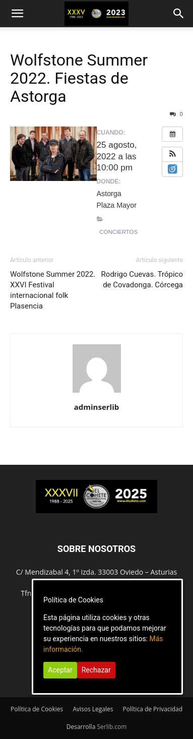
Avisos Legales (93, 709)
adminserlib (96, 407)
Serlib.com (111, 726)
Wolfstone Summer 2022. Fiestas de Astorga (79, 78)
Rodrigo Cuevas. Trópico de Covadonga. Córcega (142, 279)
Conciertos (118, 232)
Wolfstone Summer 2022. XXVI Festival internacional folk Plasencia (52, 290)
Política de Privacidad (152, 709)
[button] (17, 13)
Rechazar (96, 670)
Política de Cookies (37, 709)
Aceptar (60, 670)
